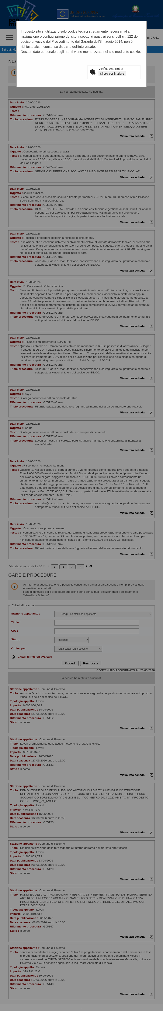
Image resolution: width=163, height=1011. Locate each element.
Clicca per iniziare (112, 73)
